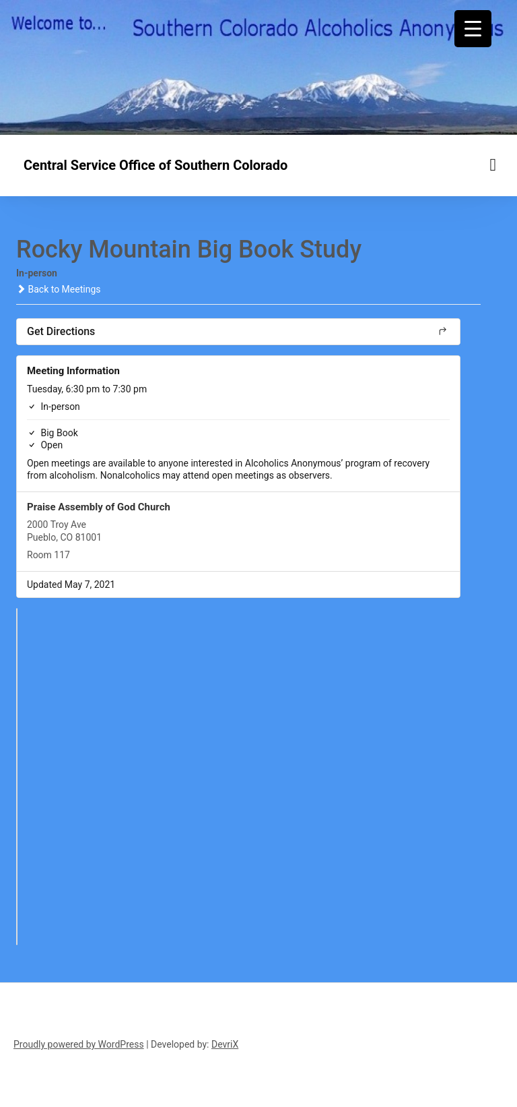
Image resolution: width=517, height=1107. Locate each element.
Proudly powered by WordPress (78, 1044)
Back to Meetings (58, 289)
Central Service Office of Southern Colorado (155, 165)
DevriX (224, 1044)
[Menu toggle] (493, 165)
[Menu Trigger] (472, 28)
